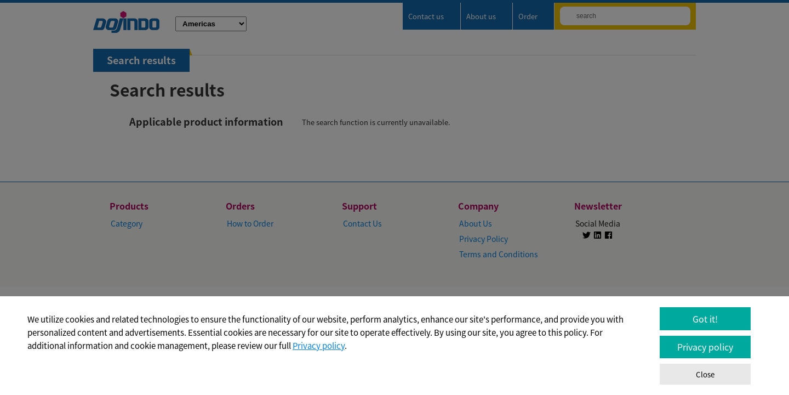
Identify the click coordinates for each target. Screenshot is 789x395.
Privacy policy (319, 346)
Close (705, 374)
